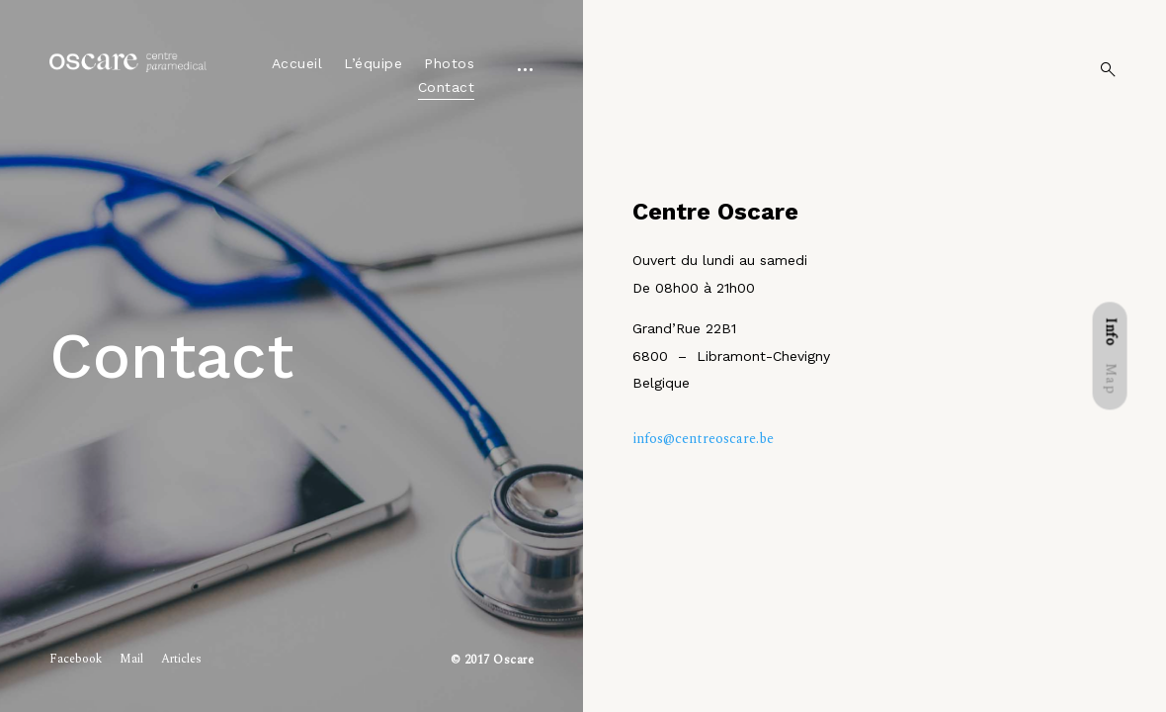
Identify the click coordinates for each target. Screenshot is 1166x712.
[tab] (1110, 331)
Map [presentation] (1110, 379)
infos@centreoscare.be (703, 438)
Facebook (75, 659)
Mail (131, 659)
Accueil (297, 63)
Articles (181, 659)
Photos (449, 63)
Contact (446, 87)
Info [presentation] (1110, 331)
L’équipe (373, 63)
